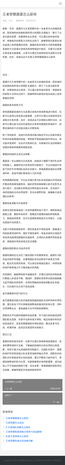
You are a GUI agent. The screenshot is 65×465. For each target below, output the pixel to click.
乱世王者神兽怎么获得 (17, 436)
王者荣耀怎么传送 (15, 422)
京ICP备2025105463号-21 (44, 460)
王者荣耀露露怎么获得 (17, 418)
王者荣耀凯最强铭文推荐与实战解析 (24, 431)
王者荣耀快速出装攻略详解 (19, 440)
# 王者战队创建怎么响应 (18, 427)
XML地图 (57, 460)
